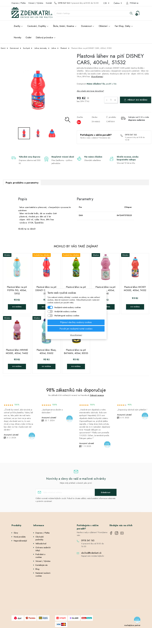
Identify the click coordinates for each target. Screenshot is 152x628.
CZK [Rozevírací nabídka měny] (105, 3)
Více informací (97, 76)
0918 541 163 (64, 3)
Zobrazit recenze (97, 395)
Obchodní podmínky (39, 538)
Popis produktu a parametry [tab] (22, 182)
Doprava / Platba (19, 3)
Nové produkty (20, 536)
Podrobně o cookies (40, 556)
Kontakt (49, 3)
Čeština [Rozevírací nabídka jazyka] (117, 3)
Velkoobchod (40, 543)
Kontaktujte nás (41, 565)
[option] (38, 90)
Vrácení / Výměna (35, 3)
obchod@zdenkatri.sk (91, 552)
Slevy (16, 532)
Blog (37, 569)
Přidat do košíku (137, 100)
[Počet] (111, 100)
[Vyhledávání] (94, 13)
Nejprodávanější (20, 540)
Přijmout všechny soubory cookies (76, 322)
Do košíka (16, 307)
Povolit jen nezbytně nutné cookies (76, 328)
